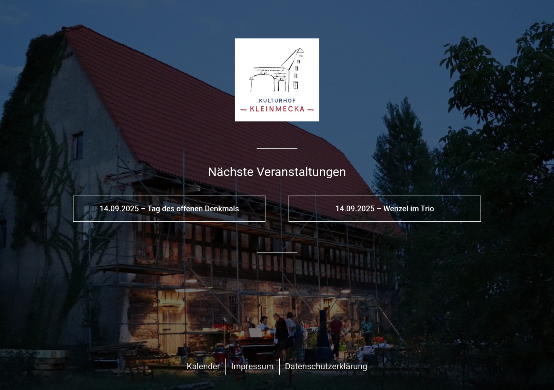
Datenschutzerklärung (326, 366)
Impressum (252, 366)
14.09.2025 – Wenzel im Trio (384, 208)
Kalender (203, 366)
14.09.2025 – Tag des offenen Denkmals (169, 208)
